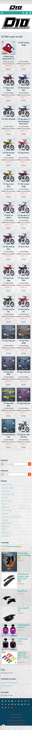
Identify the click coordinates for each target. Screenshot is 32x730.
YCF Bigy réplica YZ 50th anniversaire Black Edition (23, 121)
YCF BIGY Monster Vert (8, 310)
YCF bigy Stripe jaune (8, 404)
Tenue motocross (7, 510)
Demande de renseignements (10, 683)
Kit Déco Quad (6, 526)
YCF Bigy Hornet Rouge (8, 89)
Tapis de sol (5, 520)
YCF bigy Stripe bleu (23, 372)
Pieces (3, 530)
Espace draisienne (7, 523)
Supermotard (5, 507)
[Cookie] (3, 726)
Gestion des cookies (16, 717)
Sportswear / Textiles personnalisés (12, 517)
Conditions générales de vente (16, 724)
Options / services (7, 501)
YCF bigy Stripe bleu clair (8, 436)
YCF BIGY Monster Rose (8, 248)
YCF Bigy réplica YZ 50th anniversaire (23, 216)
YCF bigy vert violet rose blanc (23, 436)
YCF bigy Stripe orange (24, 342)
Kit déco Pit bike (6, 485)
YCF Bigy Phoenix (23, 153)
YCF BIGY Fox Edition (8, 216)
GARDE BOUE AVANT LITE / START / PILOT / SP (23, 656)
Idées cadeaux (6, 536)
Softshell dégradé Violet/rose (23, 626)
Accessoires (5, 513)
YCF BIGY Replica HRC (23, 310)
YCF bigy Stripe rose (23, 403)
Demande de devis (7, 686)
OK (29, 464)
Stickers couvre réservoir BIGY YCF (8, 57)
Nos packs (5, 497)
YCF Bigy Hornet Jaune (8, 185)
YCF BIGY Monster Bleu (24, 89)
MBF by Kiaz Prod (6, 533)
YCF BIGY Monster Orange (24, 44)
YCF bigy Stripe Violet (8, 373)
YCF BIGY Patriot (23, 247)
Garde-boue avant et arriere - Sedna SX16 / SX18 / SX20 (23, 577)
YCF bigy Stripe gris (8, 341)
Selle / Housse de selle (8, 494)
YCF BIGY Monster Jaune (8, 154)
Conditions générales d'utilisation (16, 721)
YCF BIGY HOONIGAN (8, 119)
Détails (8, 69)
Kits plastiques (6, 491)
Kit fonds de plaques (7, 488)
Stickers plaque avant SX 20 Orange (24, 554)
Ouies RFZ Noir (22, 591)
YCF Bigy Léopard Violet (23, 279)
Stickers (4, 504)
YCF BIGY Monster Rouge (24, 185)
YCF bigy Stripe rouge (8, 279)
